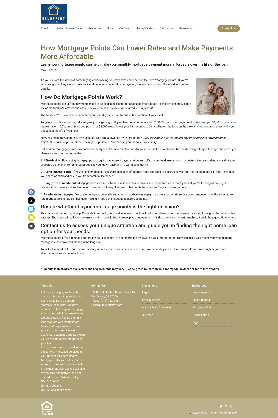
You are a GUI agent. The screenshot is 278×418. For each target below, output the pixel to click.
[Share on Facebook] (31, 192)
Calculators (167, 28)
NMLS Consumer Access (56, 390)
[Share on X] (31, 200)
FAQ (195, 322)
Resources (186, 28)
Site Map (147, 315)
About (45, 28)
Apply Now (229, 28)
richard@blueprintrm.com (106, 305)
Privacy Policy (151, 300)
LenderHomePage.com (223, 413)
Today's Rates (145, 28)
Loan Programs (202, 292)
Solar (110, 28)
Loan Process (201, 300)
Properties (95, 28)
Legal (145, 292)
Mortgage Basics (203, 307)
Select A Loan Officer (70, 28)
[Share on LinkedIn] (31, 209)
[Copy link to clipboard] (31, 226)
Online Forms (201, 315)
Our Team (125, 28)
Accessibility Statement (157, 307)
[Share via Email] (31, 217)
